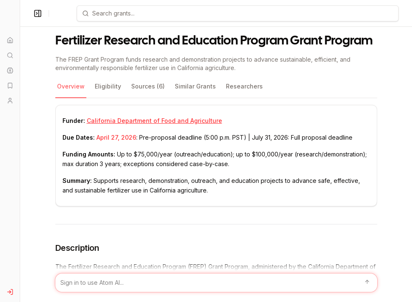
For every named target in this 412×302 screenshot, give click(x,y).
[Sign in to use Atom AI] (216, 282)
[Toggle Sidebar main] (19, 151)
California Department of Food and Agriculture (154, 120)
